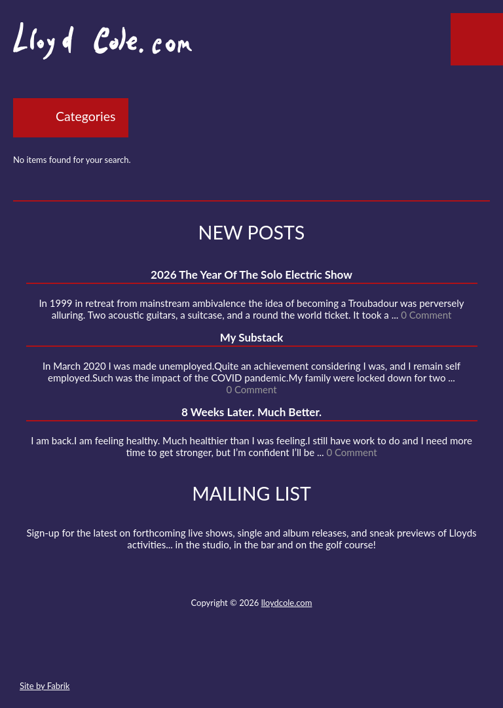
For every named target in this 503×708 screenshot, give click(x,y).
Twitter (203, 655)
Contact (179, 655)
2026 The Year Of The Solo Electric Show (251, 274)
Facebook (226, 655)
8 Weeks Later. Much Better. (251, 412)
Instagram (298, 655)
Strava (274, 655)
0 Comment (426, 315)
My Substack (252, 337)
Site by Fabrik (44, 686)
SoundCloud (251, 655)
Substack (321, 655)
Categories (85, 116)
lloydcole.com (286, 602)
